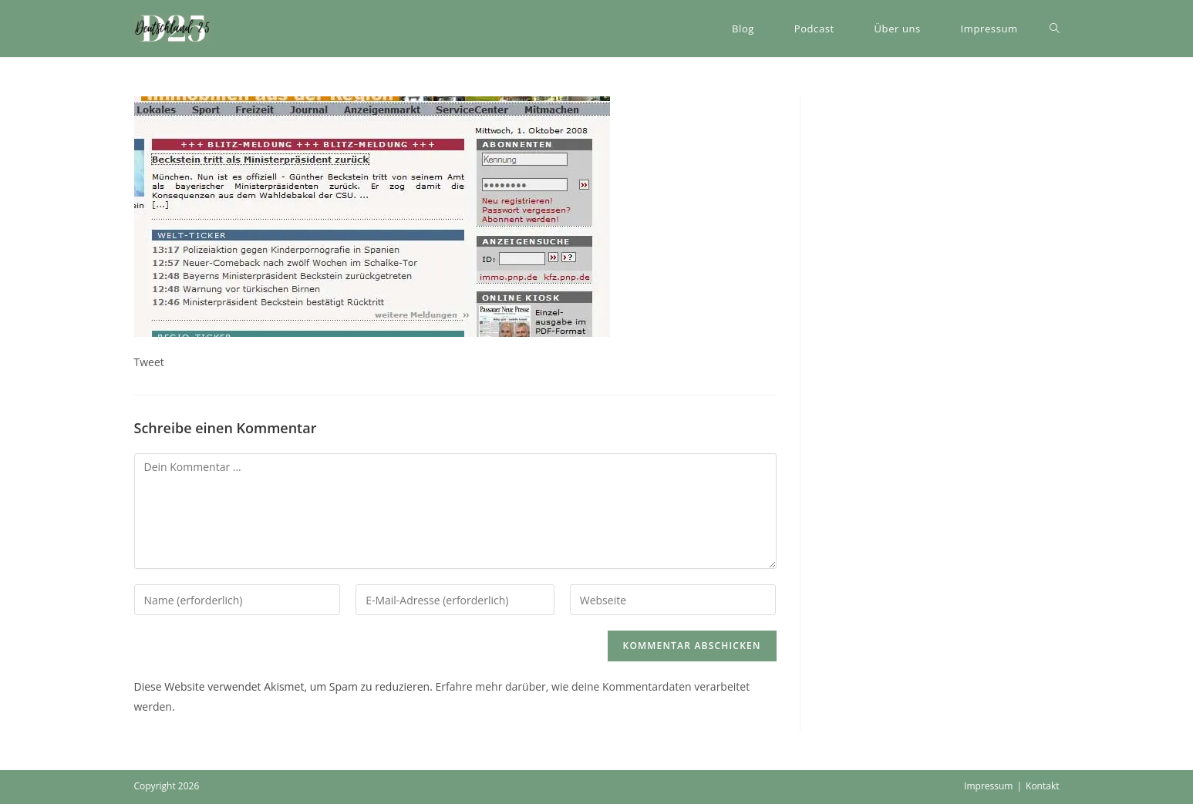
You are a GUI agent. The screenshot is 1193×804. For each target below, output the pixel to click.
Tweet (149, 362)
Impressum (988, 785)
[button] (172, 28)
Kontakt (1042, 785)
